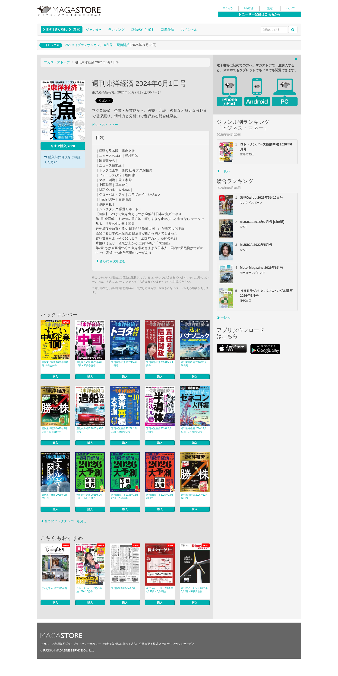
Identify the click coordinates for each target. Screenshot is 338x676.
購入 (55, 376)
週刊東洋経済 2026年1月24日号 (54, 496)
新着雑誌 (167, 29)
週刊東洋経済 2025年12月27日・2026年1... (124, 496)
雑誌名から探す (142, 29)
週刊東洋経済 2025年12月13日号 (194, 496)
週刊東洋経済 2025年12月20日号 (159, 496)
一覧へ (224, 171)
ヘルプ (291, 8)
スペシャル (189, 29)
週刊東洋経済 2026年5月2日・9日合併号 (55, 364)
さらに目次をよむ (111, 261)
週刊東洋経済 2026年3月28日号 (194, 364)
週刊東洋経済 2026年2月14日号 (159, 430)
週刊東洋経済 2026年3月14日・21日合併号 (54, 430)
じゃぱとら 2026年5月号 (54, 588)
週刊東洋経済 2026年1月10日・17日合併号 (89, 496)
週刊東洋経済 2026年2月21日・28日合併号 (124, 430)
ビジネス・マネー (105, 125)
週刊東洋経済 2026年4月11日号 (124, 364)
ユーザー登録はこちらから (259, 14)
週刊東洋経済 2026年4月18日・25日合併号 (89, 364)
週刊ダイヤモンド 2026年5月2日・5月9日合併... (194, 590)
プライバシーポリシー (87, 643)
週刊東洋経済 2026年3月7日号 (89, 430)
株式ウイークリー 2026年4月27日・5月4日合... (159, 590)
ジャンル (93, 29)
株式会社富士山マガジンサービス (174, 643)
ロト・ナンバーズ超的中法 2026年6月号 (89, 590)
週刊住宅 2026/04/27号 (123, 588)
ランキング (116, 29)
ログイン (228, 8)
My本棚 (249, 8)
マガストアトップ (57, 62)
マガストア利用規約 (53, 643)
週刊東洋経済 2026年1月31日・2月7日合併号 (194, 430)
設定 (270, 8)
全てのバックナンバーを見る (64, 521)
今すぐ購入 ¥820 (63, 146)
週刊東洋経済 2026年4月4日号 (159, 364)
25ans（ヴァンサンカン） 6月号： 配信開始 (97, 45)
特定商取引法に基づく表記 (120, 643)
